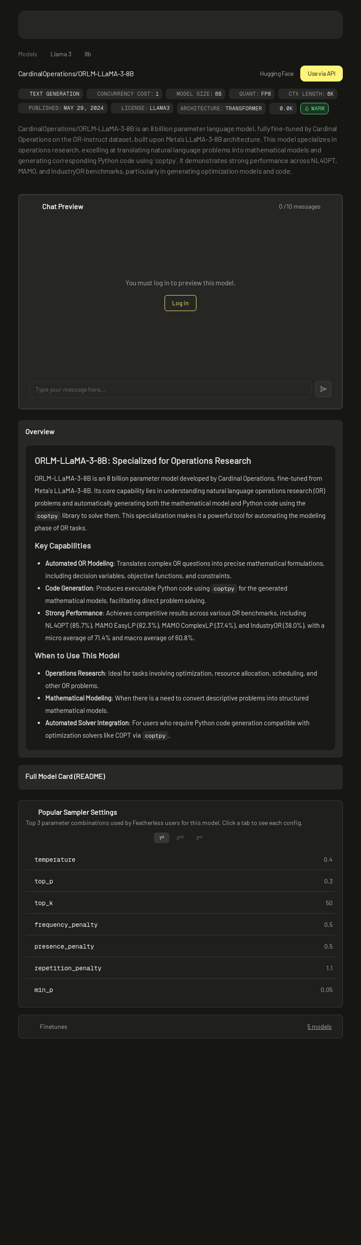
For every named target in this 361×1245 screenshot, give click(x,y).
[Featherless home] (180, 24)
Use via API (321, 73)
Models (27, 54)
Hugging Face (271, 73)
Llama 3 (61, 54)
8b (88, 54)
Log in (180, 303)
